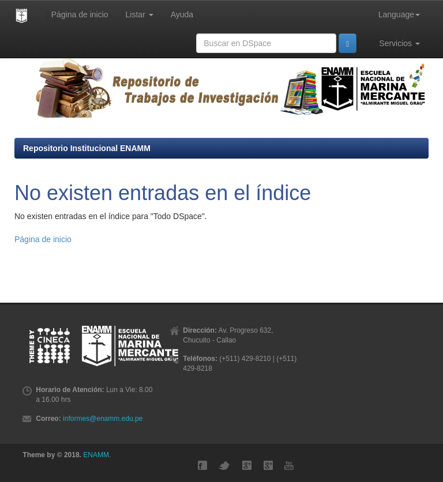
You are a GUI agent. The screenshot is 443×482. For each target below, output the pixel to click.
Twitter (224, 465)
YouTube (289, 465)
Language (399, 14)
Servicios (397, 43)
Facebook (202, 465)
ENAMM (96, 455)
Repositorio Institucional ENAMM (87, 148)
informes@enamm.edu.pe (102, 419)
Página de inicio (77, 15)
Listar (139, 14)
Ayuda (182, 14)
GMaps (268, 465)
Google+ (246, 465)
